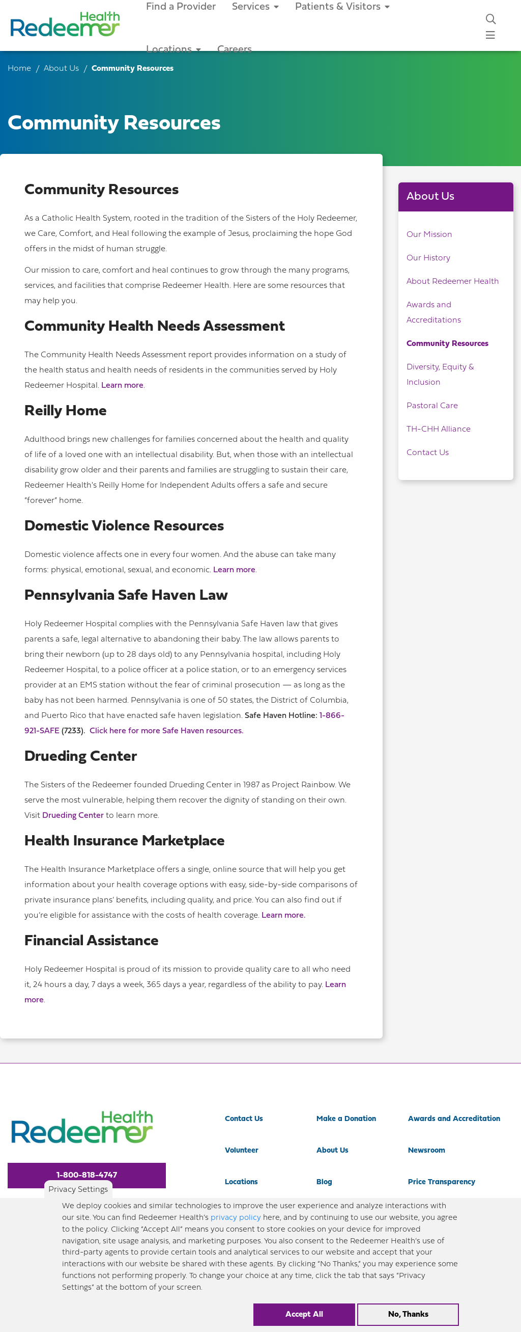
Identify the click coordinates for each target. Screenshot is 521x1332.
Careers (234, 50)
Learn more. (284, 916)
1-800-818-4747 (86, 1175)
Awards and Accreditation (454, 1119)
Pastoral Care (432, 406)
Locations (173, 50)
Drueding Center (73, 816)
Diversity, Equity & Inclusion (440, 375)
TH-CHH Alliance (439, 429)
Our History (428, 258)
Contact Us (428, 453)
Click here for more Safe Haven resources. (167, 731)
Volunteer (241, 1151)
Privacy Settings (78, 1198)
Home (19, 69)
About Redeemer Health (453, 282)
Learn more (122, 386)
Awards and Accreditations (434, 313)
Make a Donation (346, 1119)
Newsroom (426, 1151)
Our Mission (429, 235)
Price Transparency (441, 1182)
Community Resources (447, 344)
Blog (324, 1182)
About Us (62, 69)
